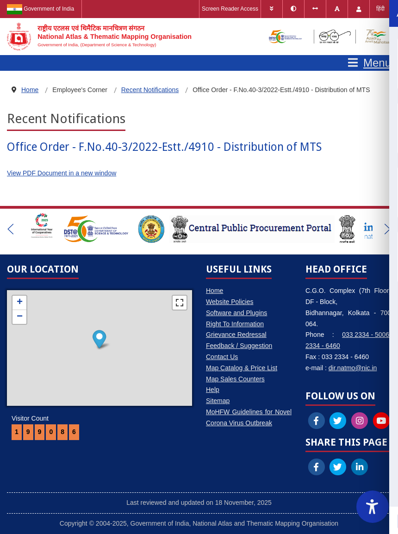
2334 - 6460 (322, 345)
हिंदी (380, 9)
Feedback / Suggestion (239, 345)
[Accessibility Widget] (372, 507)
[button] (11, 229)
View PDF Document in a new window (61, 173)
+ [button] (20, 303)
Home (214, 290)
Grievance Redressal (236, 334)
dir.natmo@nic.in (353, 368)
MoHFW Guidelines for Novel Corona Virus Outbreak (249, 417)
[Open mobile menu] (369, 63)
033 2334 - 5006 (365, 334)
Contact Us (222, 356)
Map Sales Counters (235, 379)
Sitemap (218, 400)
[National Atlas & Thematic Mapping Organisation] (99, 36)
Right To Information (235, 324)
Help (212, 389)
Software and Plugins (236, 313)
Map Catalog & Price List (241, 368)
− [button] (20, 317)
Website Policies (229, 301)
